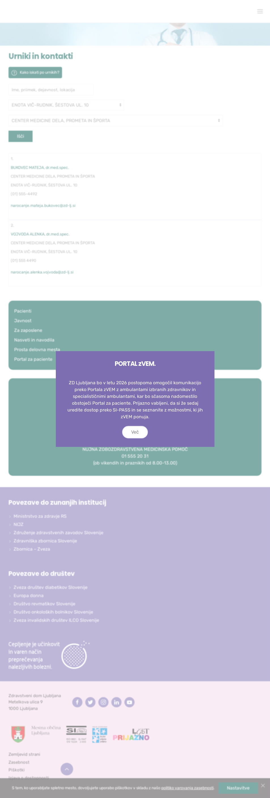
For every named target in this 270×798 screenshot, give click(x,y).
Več (135, 432)
